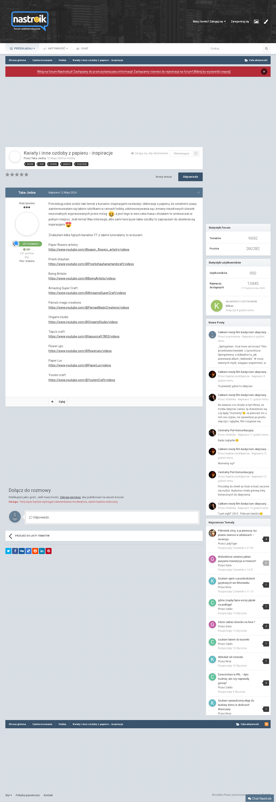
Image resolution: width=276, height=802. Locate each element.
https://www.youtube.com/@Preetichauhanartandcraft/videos (91, 264)
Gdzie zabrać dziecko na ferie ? (236, 622)
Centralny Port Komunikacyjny (236, 430)
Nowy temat (164, 176)
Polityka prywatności (28, 795)
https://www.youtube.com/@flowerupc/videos (80, 351)
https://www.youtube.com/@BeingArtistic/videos (82, 278)
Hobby (71, 158)
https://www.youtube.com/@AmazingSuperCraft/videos (87, 293)
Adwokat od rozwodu (230, 657)
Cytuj (62, 401)
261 (27, 249)
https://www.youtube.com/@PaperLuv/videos (80, 365)
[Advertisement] (104, 113)
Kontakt (48, 795)
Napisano (63, 192)
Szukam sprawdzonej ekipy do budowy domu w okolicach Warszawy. (236, 705)
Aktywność (57, 48)
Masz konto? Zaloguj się (209, 21)
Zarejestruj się (240, 21)
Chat (84, 48)
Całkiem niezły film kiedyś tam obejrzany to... (243, 332)
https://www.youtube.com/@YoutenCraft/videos (82, 380)
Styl (8, 795)
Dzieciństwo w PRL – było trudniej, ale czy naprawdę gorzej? (233, 679)
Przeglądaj (24, 48)
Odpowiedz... (40, 517)
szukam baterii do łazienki (233, 639)
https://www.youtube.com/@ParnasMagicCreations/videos (89, 307)
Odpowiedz (190, 176)
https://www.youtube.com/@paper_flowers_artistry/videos (89, 249)
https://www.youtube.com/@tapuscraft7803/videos (84, 336)
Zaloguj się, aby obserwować (151, 153)
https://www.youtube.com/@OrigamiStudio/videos (83, 322)
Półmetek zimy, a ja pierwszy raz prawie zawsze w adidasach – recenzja (237, 535)
